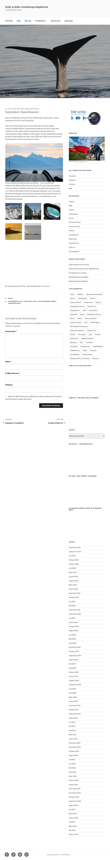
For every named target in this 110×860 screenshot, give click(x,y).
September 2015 (75, 801)
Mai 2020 (72, 639)
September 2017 (75, 714)
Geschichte (93, 310)
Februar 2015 (73, 818)
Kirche (71, 218)
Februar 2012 (73, 834)
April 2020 (72, 643)
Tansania (93, 350)
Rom (81, 342)
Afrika (72, 294)
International (73, 214)
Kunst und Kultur (75, 222)
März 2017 (73, 735)
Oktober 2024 (74, 564)
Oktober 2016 (74, 751)
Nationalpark (95, 322)
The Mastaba (75, 354)
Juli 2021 (72, 618)
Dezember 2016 (74, 743)
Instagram (72, 180)
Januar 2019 (73, 676)
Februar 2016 (73, 780)
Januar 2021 (73, 622)
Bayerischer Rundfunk (94, 294)
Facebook (72, 176)
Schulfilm (89, 342)
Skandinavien (14, 303)
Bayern (72, 298)
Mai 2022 (72, 606)
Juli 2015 (72, 809)
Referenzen (73, 239)
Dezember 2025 (75, 547)
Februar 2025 (74, 560)
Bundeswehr (82, 298)
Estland (98, 302)
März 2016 (73, 776)
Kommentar (11, 331)
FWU (84, 310)
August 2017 (73, 718)
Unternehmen (87, 354)
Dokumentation (15, 301)
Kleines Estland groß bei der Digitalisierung (84, 269)
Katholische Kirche (94, 314)
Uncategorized (74, 251)
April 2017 (72, 730)
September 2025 (75, 551)
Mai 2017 (72, 726)
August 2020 (73, 630)
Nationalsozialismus (77, 330)
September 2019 (75, 656)
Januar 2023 (73, 589)
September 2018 (75, 685)
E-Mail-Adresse (12, 373)
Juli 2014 (72, 822)
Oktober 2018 (74, 680)
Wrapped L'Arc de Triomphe (80, 358)
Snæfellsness (75, 350)
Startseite (9, 21)
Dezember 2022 (74, 593)
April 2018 (72, 693)
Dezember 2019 (74, 647)
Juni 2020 (72, 635)
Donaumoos (88, 302)
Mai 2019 (72, 664)
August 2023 (73, 581)
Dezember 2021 (74, 610)
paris (90, 334)
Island (82, 314)
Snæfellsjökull (98, 346)
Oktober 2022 (74, 597)
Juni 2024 (72, 568)
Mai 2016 (72, 768)
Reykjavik (73, 342)
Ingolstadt (73, 314)
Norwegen (82, 334)
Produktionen (41, 21)
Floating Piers (75, 310)
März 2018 (73, 697)
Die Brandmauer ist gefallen (78, 277)
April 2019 (72, 668)
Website (9, 385)
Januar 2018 (73, 701)
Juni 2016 (72, 764)
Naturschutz (91, 330)
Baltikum (80, 294)
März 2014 (73, 826)
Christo (92, 298)
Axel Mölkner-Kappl (30, 109)
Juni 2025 (72, 556)
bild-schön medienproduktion (26, 7)
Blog (19, 21)
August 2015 (73, 805)
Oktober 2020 (74, 626)
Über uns (28, 21)
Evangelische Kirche (77, 306)
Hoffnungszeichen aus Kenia (79, 264)
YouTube (72, 184)
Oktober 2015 (74, 797)
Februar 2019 (73, 672)
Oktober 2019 (74, 651)
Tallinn (84, 350)
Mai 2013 (72, 830)
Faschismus (91, 306)
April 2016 (72, 772)
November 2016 (75, 747)
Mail (70, 188)
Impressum (69, 21)
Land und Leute (31, 301)
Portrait (71, 231)
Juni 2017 (72, 722)
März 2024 (73, 572)
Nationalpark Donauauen (79, 326)
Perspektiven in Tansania (78, 273)
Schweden (74, 346)
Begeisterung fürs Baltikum (78, 281)
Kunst (80, 318)
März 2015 (73, 814)
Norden (72, 334)
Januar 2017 (73, 739)
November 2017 (75, 705)
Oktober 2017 (74, 710)
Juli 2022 (72, 601)
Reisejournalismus (47, 301)
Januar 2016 (73, 784)
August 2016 (73, 755)
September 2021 (75, 614)
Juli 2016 (72, 759)
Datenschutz (55, 21)
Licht (85, 322)
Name (8, 362)
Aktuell (71, 201)
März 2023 (73, 585)
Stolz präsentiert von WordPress (58, 855)
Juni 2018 (72, 689)
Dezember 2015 (74, 789)
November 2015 (75, 793)
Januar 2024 (73, 576)
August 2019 (73, 660)
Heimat (71, 210)
